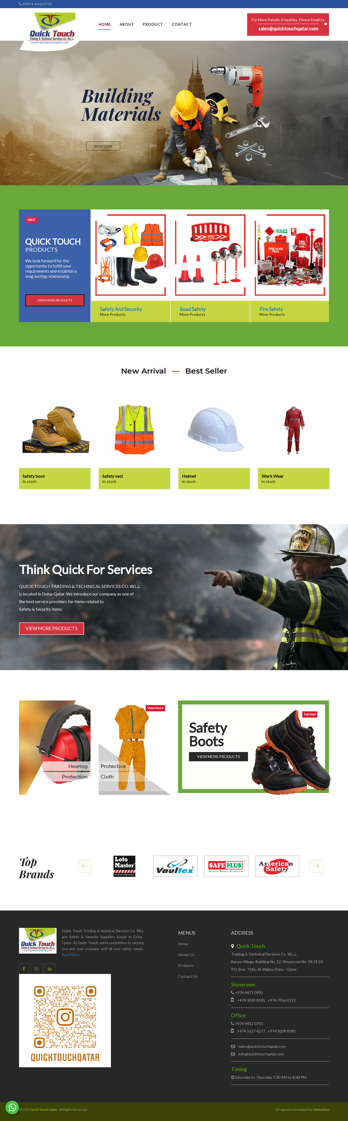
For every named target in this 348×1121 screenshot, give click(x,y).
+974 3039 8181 (251, 1000)
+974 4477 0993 (249, 992)
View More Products (55, 300)
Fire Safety (271, 309)
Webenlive (321, 1109)
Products (186, 965)
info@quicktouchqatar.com (261, 1054)
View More (155, 708)
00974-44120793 (35, 4)
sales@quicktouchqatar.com (288, 28)
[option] (130, 265)
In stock (29, 481)
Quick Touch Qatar (44, 1109)
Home (105, 24)
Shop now (103, 146)
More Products (113, 314)
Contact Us (188, 976)
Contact (182, 24)
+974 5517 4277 (251, 1031)
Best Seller (206, 370)
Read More (71, 955)
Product (153, 24)
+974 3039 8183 (281, 1031)
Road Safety (193, 309)
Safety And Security (121, 309)
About (127, 24)
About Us (186, 954)
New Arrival (143, 370)
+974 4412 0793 (249, 1023)
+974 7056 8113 (281, 1000)
